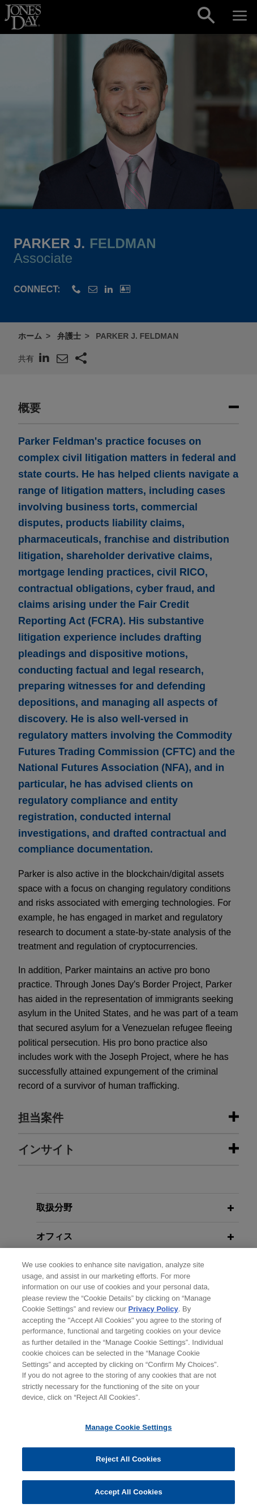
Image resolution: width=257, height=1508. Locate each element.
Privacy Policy (153, 1316)
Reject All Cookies (128, 1466)
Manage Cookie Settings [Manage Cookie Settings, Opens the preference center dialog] (128, 1434)
